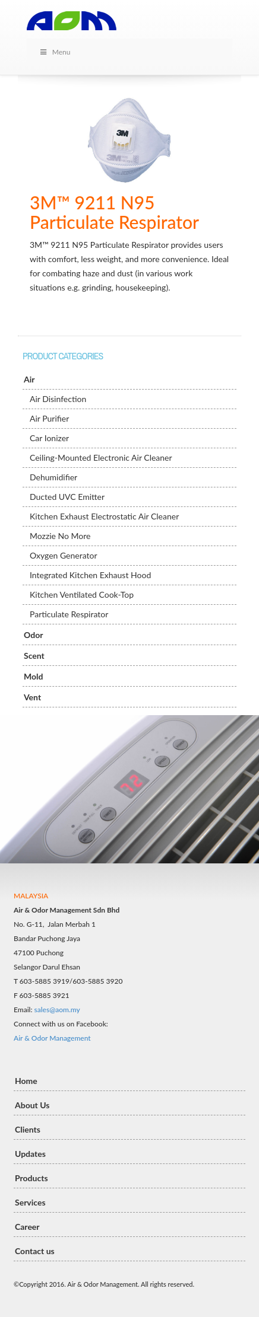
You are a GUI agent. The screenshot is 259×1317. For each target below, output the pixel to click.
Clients (27, 1129)
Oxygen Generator (63, 555)
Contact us (35, 1251)
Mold (33, 676)
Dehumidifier (53, 477)
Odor (33, 635)
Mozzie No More (60, 536)
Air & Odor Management (52, 1038)
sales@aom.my (57, 1009)
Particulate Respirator (69, 614)
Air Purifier (49, 418)
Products (31, 1178)
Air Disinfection (58, 399)
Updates (30, 1154)
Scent (34, 655)
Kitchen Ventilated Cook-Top (82, 594)
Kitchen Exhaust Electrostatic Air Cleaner (104, 516)
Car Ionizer (49, 438)
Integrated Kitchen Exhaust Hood (90, 575)
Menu (54, 51)
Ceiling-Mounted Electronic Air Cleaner (101, 457)
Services (30, 1202)
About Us (32, 1105)
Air (29, 379)
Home (26, 1081)
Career (27, 1227)
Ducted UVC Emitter (67, 497)
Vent (32, 697)
